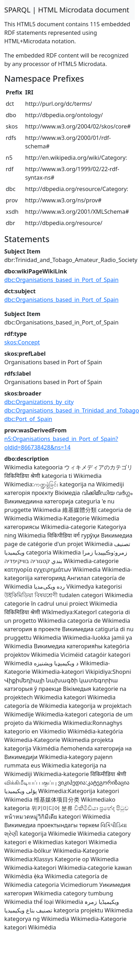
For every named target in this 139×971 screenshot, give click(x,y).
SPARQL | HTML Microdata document (66, 10)
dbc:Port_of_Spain (28, 419)
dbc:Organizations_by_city (39, 402)
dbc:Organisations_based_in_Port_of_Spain (61, 280)
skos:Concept (22, 342)
